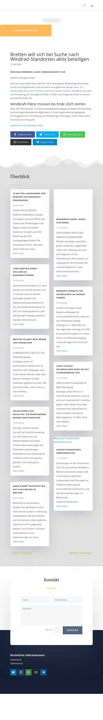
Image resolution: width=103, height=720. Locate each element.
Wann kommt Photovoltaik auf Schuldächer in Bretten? (29, 489)
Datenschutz (16, 663)
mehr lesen (18, 253)
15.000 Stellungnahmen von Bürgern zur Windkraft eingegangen (29, 196)
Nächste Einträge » (81, 553)
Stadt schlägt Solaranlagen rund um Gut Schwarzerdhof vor (72, 369)
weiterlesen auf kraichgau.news (26, 125)
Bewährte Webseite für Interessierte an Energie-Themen (71, 294)
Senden (73, 630)
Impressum (16, 659)
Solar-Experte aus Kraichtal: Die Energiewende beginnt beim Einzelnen (29, 414)
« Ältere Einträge (21, 553)
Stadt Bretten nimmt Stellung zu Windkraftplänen (25, 271)
